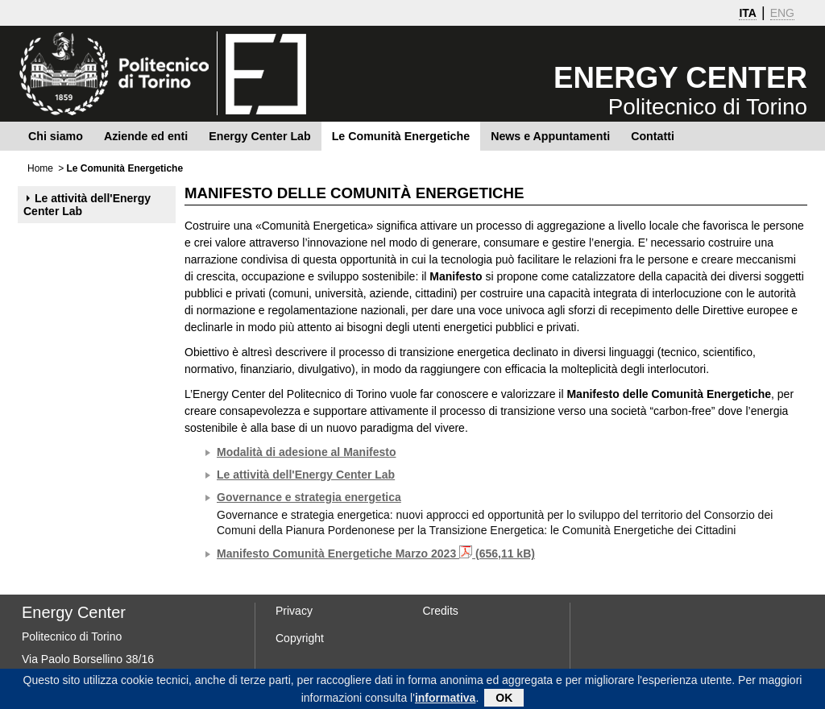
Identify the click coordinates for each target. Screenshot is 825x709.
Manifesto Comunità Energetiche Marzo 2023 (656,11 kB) (376, 553)
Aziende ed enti (146, 136)
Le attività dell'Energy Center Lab (87, 205)
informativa (445, 699)
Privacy (294, 610)
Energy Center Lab (259, 136)
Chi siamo (55, 136)
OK (503, 699)
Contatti (652, 136)
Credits (440, 610)
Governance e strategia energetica (309, 497)
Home (40, 168)
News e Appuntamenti (550, 136)
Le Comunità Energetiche (401, 136)
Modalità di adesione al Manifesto (306, 452)
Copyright (300, 638)
